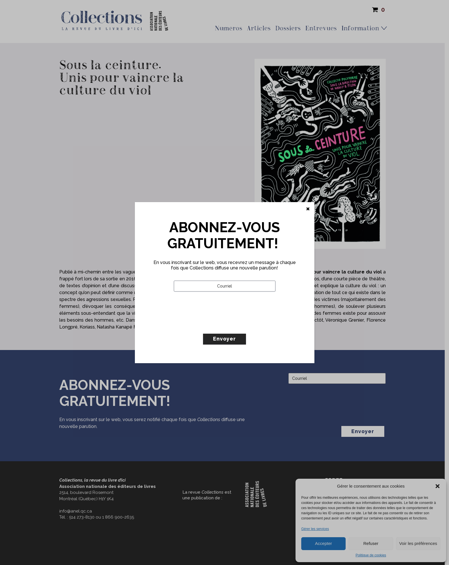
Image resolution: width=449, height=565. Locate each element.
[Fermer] (308, 209)
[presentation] (217, 324)
